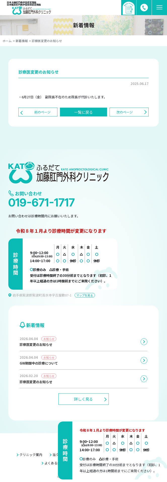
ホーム (7, 41)
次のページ (124, 112)
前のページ (42, 112)
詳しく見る (83, 399)
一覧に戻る (83, 112)
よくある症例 (54, 463)
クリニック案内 (30, 454)
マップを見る (84, 295)
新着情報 (22, 41)
